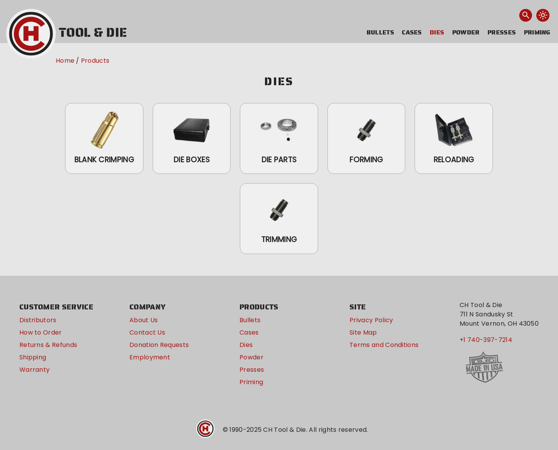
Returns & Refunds (48, 344)
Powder (466, 32)
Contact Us (147, 332)
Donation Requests (159, 344)
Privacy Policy (371, 320)
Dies (437, 32)
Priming (537, 32)
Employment (149, 357)
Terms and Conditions (384, 344)
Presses (501, 32)
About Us (143, 320)
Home (65, 60)
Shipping (32, 357)
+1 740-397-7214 (486, 339)
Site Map (363, 332)
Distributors (38, 320)
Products (95, 60)
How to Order (40, 332)
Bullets (380, 32)
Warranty (34, 369)
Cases (412, 32)
